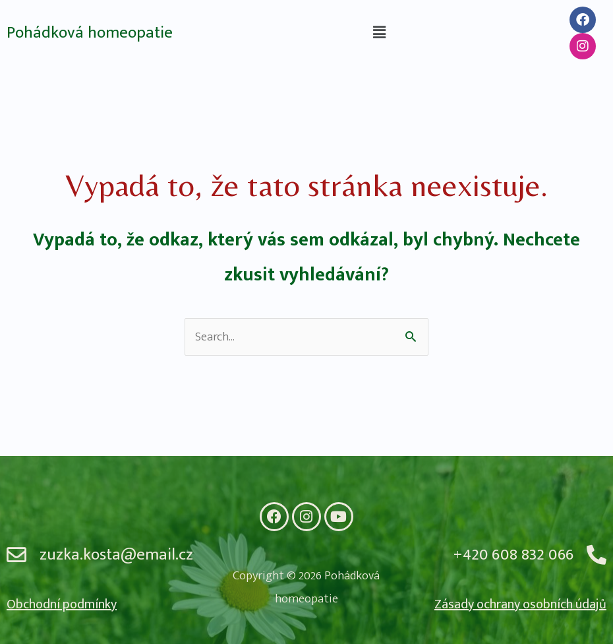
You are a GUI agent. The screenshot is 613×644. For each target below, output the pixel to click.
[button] (379, 33)
